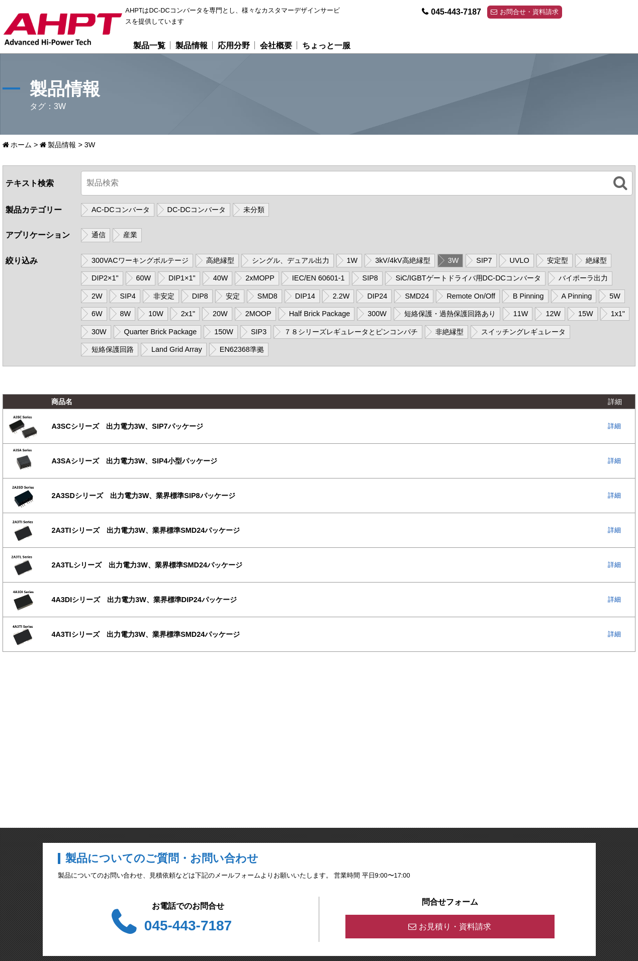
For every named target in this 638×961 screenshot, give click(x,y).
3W (453, 260)
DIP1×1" (182, 278)
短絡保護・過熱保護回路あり (450, 314)
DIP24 (377, 296)
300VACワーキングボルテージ (140, 260)
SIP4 (128, 296)
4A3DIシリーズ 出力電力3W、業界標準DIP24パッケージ (143, 600)
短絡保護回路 (113, 349)
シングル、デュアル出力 (290, 260)
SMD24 (417, 296)
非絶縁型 (449, 332)
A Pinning (577, 296)
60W (143, 278)
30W (99, 332)
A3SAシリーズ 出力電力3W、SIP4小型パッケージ (134, 461)
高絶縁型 (220, 260)
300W (377, 314)
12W (553, 314)
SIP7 (484, 260)
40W (220, 278)
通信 (99, 235)
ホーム (21, 145)
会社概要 (276, 45)
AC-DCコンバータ (121, 210)
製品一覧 (149, 45)
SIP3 (258, 332)
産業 (130, 235)
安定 (233, 296)
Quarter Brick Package (160, 332)
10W (155, 314)
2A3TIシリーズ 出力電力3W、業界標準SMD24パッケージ (145, 530)
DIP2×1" (105, 278)
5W (614, 296)
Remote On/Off (470, 296)
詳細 (614, 426)
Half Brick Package (319, 314)
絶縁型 (596, 260)
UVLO (519, 260)
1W (352, 260)
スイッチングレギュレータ (523, 332)
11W (520, 314)
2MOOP (258, 314)
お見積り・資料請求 (455, 926)
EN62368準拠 (242, 349)
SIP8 (370, 278)
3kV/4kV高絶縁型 (402, 260)
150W (223, 332)
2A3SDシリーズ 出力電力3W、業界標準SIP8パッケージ (143, 496)
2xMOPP (260, 278)
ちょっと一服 (326, 45)
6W (97, 314)
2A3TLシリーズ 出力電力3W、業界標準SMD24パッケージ (146, 565)
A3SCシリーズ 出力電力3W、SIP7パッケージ (127, 426)
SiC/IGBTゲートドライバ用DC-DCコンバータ (468, 278)
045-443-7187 (456, 12)
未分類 (253, 210)
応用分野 (234, 45)
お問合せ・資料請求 (529, 12)
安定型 (557, 260)
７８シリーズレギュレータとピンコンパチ (351, 332)
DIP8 (200, 296)
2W (97, 296)
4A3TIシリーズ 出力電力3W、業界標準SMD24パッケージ (145, 634)
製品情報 (191, 45)
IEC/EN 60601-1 (318, 278)
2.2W (341, 296)
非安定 (163, 296)
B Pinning (528, 296)
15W (585, 314)
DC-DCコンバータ (196, 210)
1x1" (618, 314)
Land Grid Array (176, 349)
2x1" (188, 314)
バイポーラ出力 (583, 278)
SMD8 (267, 296)
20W (220, 314)
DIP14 (305, 296)
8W (125, 314)
